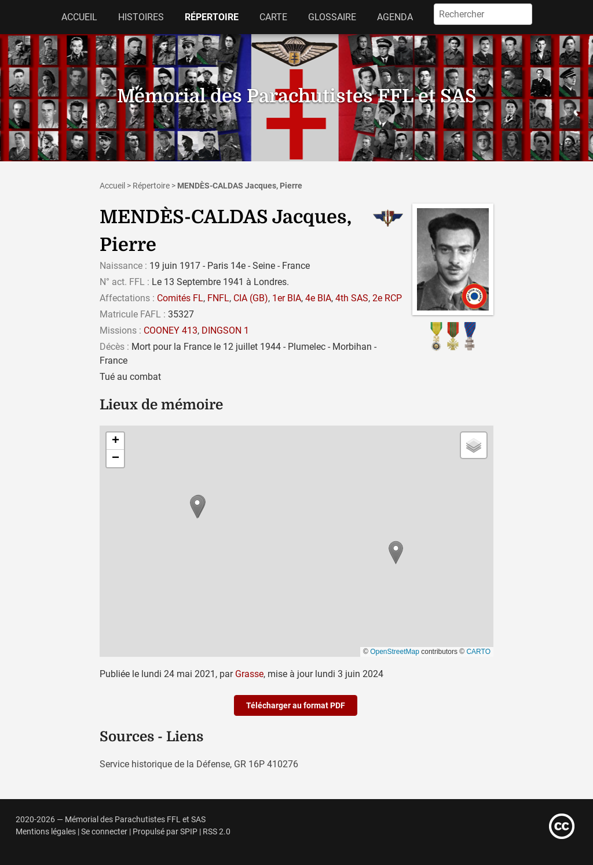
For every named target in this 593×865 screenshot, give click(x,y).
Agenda (395, 17)
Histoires (141, 17)
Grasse (249, 673)
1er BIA (286, 298)
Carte (273, 17)
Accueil (79, 17)
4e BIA (318, 298)
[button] (396, 552)
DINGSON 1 (225, 330)
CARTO (478, 652)
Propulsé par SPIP (165, 832)
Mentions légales (46, 832)
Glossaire (332, 17)
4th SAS (351, 298)
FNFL (218, 298)
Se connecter (104, 832)
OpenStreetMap (394, 652)
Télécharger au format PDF (295, 705)
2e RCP (387, 298)
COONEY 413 (170, 330)
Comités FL (180, 298)
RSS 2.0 (216, 832)
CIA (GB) (250, 298)
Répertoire (212, 17)
